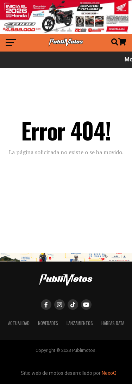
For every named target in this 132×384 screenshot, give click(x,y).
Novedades (48, 323)
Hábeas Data (112, 323)
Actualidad (19, 323)
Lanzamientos (80, 323)
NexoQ (109, 373)
